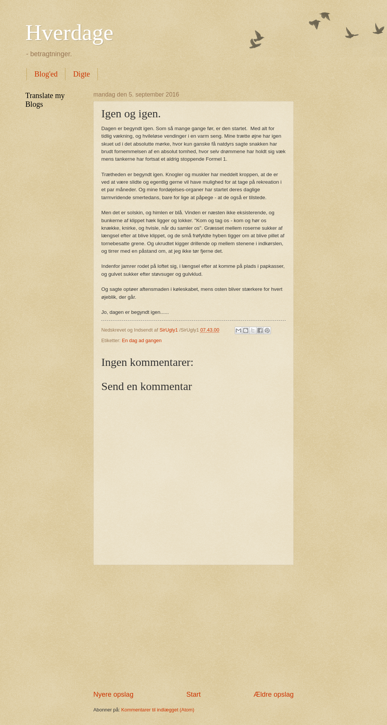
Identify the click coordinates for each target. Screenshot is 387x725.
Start (193, 694)
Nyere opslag (113, 694)
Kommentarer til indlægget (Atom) (157, 710)
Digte (81, 74)
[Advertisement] (193, 627)
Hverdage (69, 32)
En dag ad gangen (141, 340)
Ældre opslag (274, 694)
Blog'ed (45, 74)
